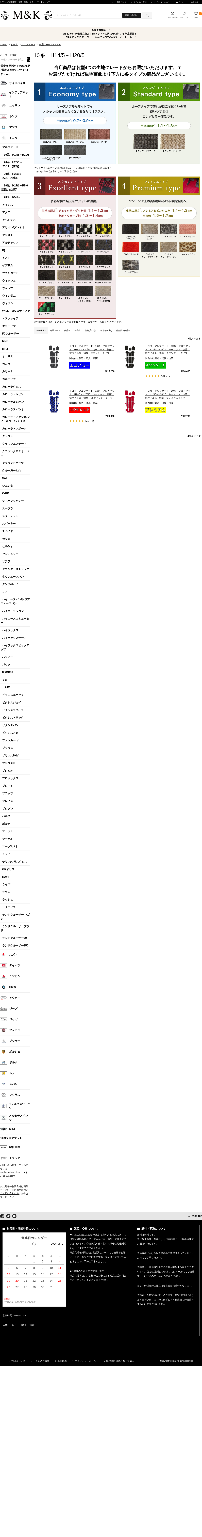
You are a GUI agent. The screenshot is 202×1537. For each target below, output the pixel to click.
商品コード (55, 330)
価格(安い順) (90, 330)
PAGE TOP (197, 1216)
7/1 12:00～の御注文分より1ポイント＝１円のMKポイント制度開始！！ (101, 33)
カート (198, 15)
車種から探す (131, 15)
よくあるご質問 (139, 2)
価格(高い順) (106, 330)
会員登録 (194, 2)
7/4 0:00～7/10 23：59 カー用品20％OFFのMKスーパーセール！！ (101, 37)
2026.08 (56, 1243)
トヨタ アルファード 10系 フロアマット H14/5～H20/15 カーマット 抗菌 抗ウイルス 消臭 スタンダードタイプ (167, 349)
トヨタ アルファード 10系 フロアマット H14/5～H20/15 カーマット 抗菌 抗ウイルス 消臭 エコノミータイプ (91, 349)
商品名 (67, 330)
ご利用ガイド (120, 2)
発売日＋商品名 (123, 330)
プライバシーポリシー (86, 1361)
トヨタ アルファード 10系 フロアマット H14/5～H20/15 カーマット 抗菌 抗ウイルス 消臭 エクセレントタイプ (91, 394)
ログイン (179, 2)
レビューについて (161, 2)
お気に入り (184, 17)
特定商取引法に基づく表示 (120, 1361)
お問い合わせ (172, 17)
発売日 (78, 330)
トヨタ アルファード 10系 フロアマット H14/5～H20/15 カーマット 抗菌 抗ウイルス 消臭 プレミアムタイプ (167, 394)
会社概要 (62, 1361)
